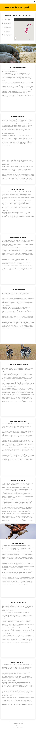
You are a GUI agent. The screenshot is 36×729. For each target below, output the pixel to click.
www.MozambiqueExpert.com (16, 721)
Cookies (22, 723)
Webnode (18, 723)
